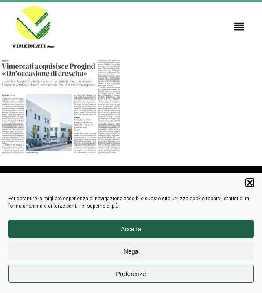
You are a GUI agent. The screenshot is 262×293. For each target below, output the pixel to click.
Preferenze (131, 273)
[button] (250, 183)
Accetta (131, 228)
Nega (131, 251)
